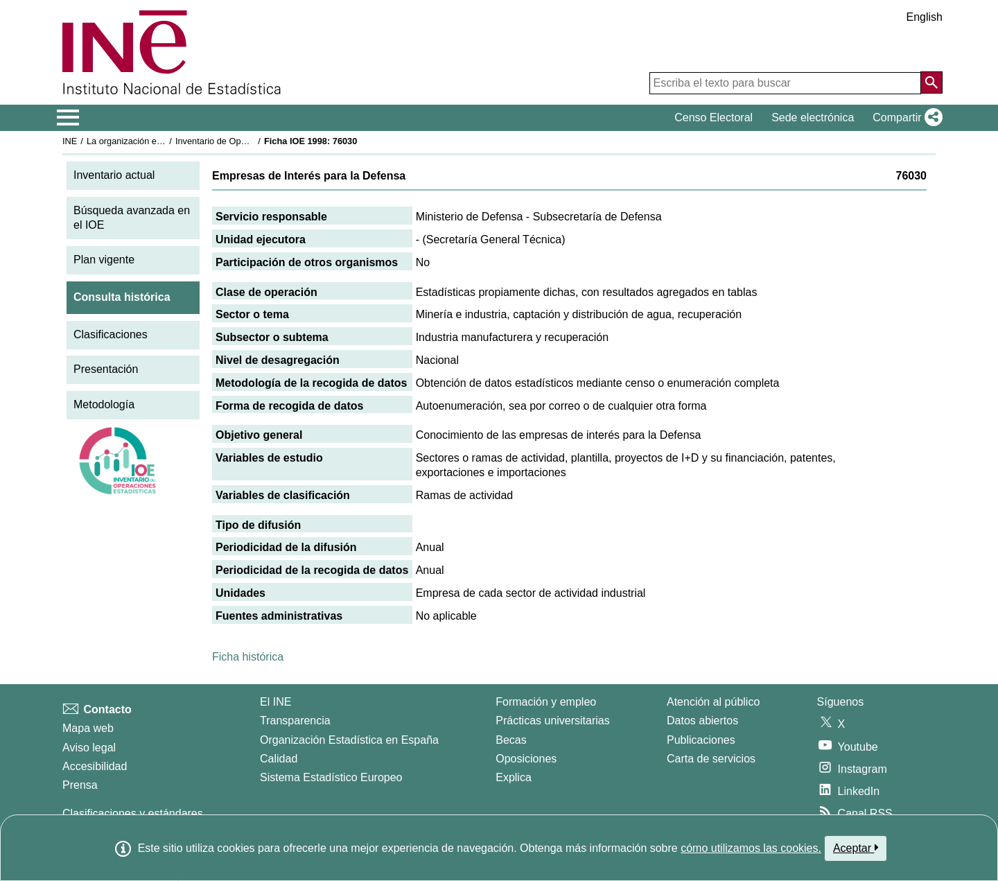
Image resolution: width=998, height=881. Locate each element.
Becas (511, 740)
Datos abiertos (702, 720)
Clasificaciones (110, 334)
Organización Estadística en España (349, 740)
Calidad (278, 759)
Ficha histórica (247, 657)
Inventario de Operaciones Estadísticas (252, 141)
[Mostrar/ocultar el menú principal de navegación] (68, 117)
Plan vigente (103, 259)
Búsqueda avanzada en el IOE (131, 217)
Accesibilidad (94, 766)
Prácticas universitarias (553, 720)
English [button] (925, 17)
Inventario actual (114, 175)
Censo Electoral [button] (713, 117)
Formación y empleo (546, 702)
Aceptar (855, 847)
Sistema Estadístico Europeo (331, 777)
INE (69, 141)
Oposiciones (526, 759)
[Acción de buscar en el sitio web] (931, 82)
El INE (275, 702)
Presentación (105, 369)
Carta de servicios (711, 759)
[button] (905, 117)
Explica (514, 777)
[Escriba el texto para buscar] (785, 83)
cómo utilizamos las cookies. (751, 848)
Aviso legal (89, 747)
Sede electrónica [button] (812, 117)
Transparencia (295, 720)
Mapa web (88, 728)
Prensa (80, 785)
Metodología (103, 404)
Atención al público (713, 702)
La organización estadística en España (163, 141)
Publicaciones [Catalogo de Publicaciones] (701, 740)
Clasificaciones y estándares (132, 813)
